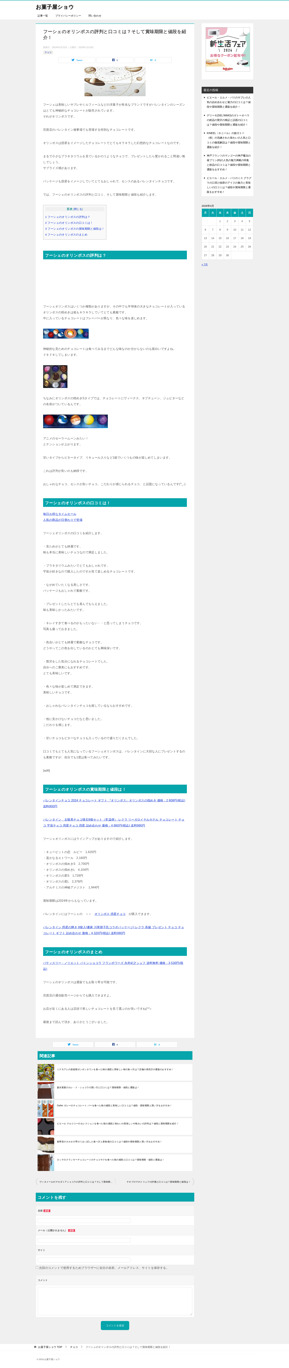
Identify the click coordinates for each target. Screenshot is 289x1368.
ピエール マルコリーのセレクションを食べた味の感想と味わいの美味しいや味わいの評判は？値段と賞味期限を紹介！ (118, 1123)
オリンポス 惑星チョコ (110, 914)
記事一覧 (43, 15)
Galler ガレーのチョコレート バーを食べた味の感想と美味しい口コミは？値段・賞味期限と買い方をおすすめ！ (114, 1105)
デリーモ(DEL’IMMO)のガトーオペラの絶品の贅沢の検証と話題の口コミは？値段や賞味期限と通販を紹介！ (228, 120)
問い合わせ (94, 15)
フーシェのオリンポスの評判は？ (67, 216)
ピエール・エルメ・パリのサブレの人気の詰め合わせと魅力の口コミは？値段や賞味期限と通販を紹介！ (229, 102)
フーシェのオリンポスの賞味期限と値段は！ (74, 228)
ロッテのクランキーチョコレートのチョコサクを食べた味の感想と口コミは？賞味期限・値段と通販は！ (110, 1159)
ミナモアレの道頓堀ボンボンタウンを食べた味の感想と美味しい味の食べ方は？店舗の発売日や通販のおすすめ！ (115, 1069)
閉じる (78, 209)
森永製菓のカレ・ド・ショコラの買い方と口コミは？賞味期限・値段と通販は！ (98, 1087)
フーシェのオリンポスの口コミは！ (69, 222)
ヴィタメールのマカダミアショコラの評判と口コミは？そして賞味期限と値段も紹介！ (77, 1182)
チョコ (48, 52)
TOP (50, 1347)
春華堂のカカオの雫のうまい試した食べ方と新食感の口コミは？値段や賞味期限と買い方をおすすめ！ (109, 1141)
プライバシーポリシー (68, 15)
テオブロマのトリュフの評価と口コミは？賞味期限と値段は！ (159, 1182)
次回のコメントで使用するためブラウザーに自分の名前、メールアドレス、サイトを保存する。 (104, 1267)
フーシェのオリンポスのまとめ (66, 234)
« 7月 (205, 264)
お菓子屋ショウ (55, 6)
